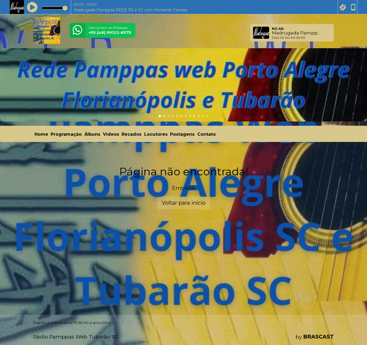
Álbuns (92, 134)
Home (41, 134)
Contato (206, 134)
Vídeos (111, 134)
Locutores (156, 134)
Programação (66, 134)
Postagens (182, 134)
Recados (131, 134)
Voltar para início (184, 203)
